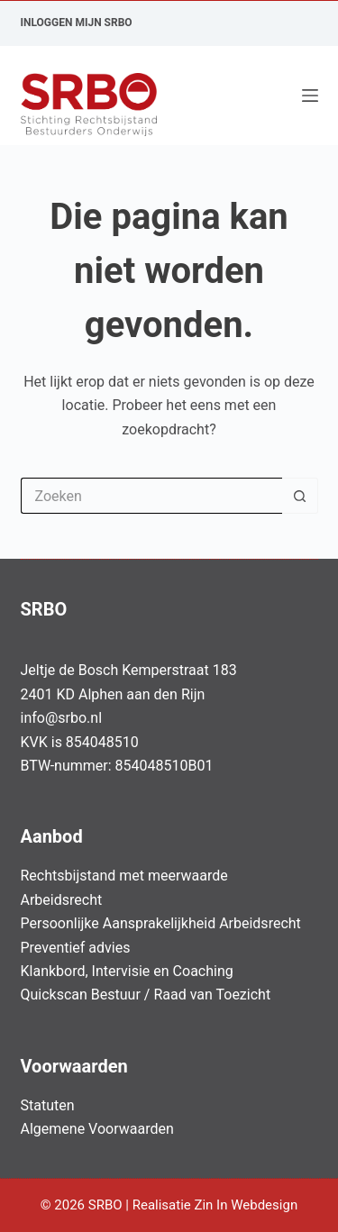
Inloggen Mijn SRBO (76, 22)
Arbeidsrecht (62, 899)
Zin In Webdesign (247, 1205)
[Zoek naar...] (151, 496)
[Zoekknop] (300, 496)
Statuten (48, 1105)
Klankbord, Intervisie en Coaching (127, 971)
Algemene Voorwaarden (97, 1128)
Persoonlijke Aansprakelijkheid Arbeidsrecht (161, 923)
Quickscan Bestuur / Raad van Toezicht (146, 994)
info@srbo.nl (62, 717)
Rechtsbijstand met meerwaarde (124, 875)
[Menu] (310, 95)
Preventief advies (76, 947)
